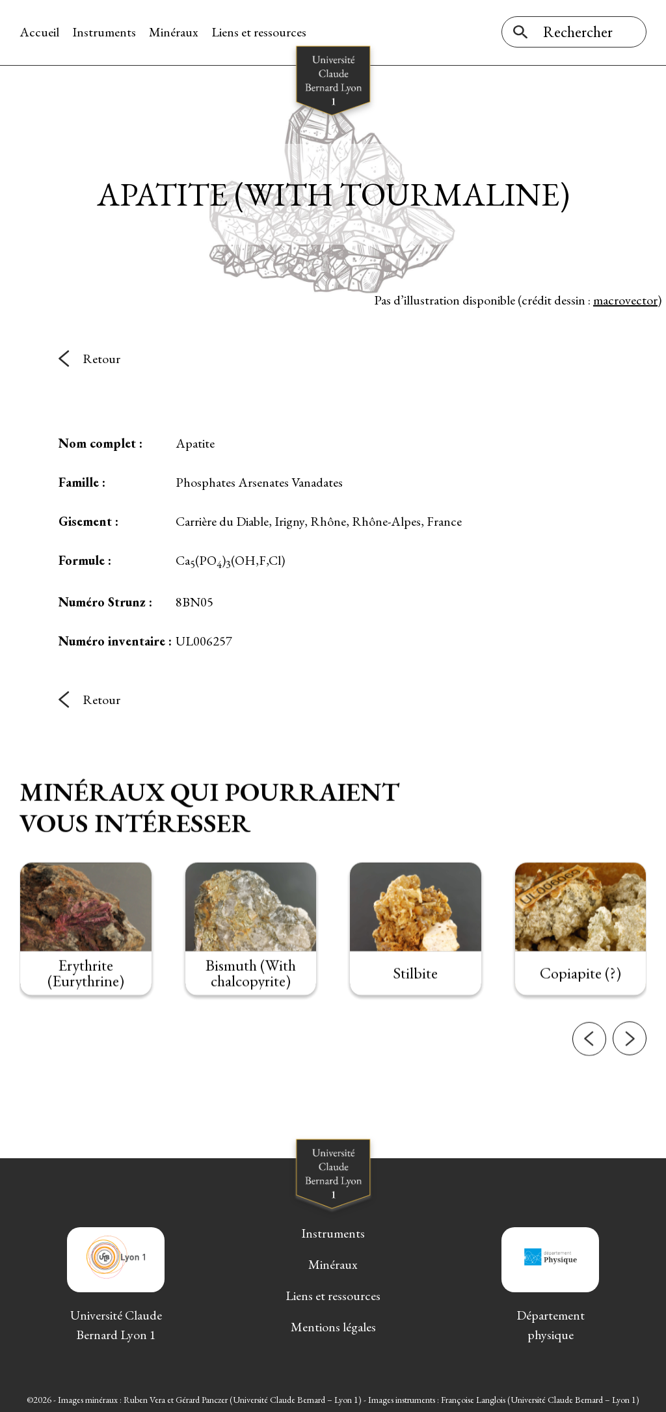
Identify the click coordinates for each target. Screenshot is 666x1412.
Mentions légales (333, 1325)
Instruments (104, 31)
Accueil (39, 31)
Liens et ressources (258, 31)
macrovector (625, 298)
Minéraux (173, 31)
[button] (589, 1063)
